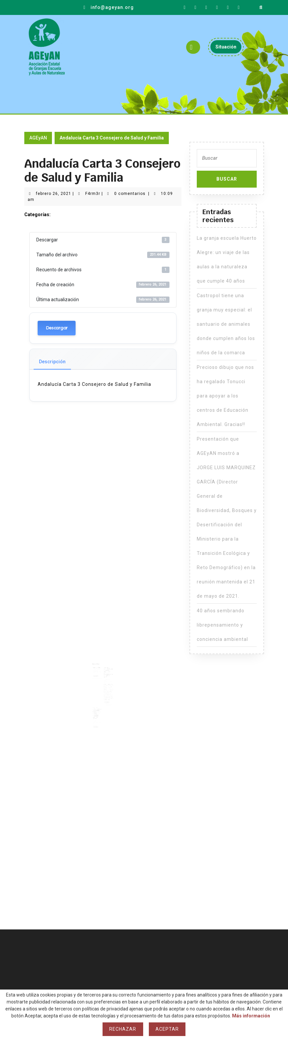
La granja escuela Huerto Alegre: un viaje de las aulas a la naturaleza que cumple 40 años (107, 672)
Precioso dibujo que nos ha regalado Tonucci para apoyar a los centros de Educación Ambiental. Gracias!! (98, 706)
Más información (251, 1015)
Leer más (97, 675)
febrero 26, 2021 (53, 193)
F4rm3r (92, 193)
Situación (228, 48)
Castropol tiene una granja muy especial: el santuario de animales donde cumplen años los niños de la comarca (226, 324)
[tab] (193, 47)
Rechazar (122, 1029)
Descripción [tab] (52, 361)
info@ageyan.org (112, 7)
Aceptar (167, 1029)
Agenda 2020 (97, 668)
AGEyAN (38, 137)
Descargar (57, 328)
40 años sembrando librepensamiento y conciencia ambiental (222, 625)
